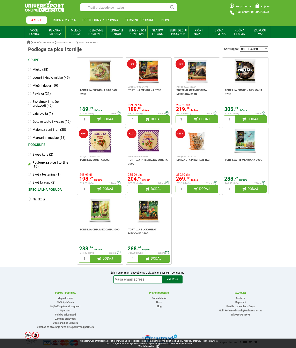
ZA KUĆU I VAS (260, 32)
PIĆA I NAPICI (198, 32)
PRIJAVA (172, 279)
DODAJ (108, 119)
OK (158, 346)
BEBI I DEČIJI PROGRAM (178, 32)
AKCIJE (36, 20)
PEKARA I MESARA (55, 32)
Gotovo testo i (66, 42)
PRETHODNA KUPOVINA (100, 20)
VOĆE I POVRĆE (34, 32)
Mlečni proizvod (44, 42)
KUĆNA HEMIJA (239, 32)
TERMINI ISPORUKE (139, 20)
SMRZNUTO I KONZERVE (137, 32)
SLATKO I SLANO (157, 32)
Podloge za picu (88, 42)
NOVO (165, 20)
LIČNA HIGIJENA (219, 32)
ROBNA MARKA (64, 20)
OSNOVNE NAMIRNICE (96, 32)
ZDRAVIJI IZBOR (116, 32)
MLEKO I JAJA (76, 32)
